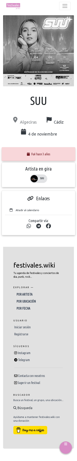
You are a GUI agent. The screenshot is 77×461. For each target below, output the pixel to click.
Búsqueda (22, 408)
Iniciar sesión (22, 327)
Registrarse (21, 334)
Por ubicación (26, 301)
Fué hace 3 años (38, 154)
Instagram (24, 353)
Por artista (24, 294)
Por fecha (23, 308)
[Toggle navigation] (65, 6)
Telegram (24, 360)
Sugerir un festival (29, 383)
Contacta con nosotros (31, 376)
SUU (42, 178)
